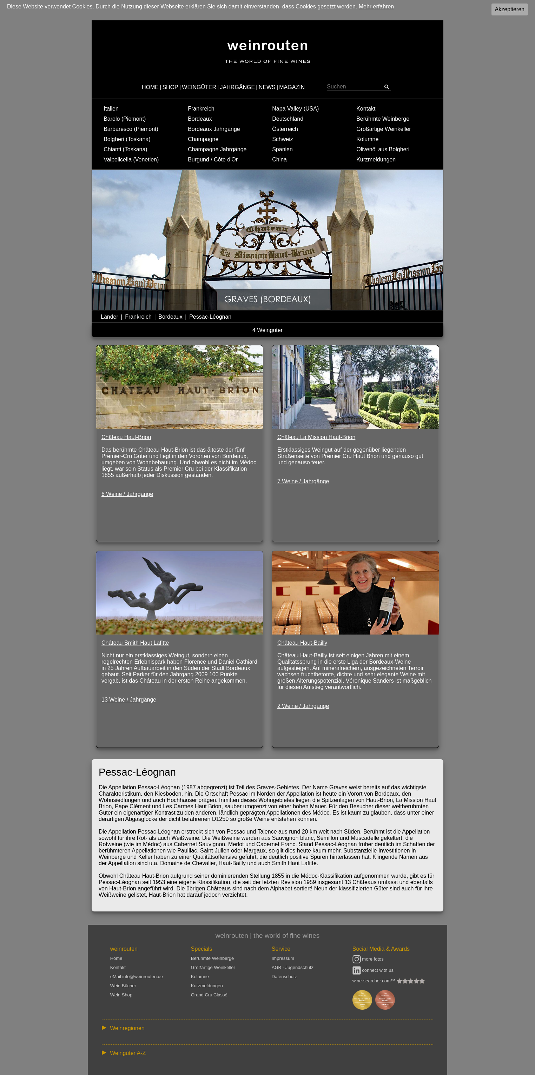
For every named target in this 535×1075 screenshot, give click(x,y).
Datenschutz (284, 976)
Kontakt (365, 109)
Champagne (203, 139)
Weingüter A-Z (128, 1053)
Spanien (282, 149)
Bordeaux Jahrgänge (214, 129)
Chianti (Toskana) (125, 149)
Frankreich (201, 109)
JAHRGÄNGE (237, 87)
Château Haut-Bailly (302, 643)
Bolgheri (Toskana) (127, 139)
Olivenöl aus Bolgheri (382, 149)
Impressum (283, 958)
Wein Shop (121, 994)
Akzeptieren (510, 9)
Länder (109, 317)
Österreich (285, 129)
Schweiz (282, 139)
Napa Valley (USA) (295, 109)
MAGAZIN (292, 87)
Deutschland (287, 119)
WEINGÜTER (199, 87)
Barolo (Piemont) (125, 119)
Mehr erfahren (376, 6)
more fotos (368, 959)
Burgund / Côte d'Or (213, 159)
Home (116, 958)
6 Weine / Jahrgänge (127, 494)
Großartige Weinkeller (383, 129)
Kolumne (367, 139)
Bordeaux (200, 119)
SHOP (170, 87)
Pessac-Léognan (210, 317)
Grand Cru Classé (209, 994)
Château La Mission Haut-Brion (316, 437)
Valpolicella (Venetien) (131, 159)
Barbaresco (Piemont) (131, 129)
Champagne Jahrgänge (217, 149)
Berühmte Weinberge (382, 119)
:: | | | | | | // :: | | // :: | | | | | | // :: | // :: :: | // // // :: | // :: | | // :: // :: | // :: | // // (267, 1028)
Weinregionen (127, 1028)
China (279, 159)
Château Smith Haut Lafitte (135, 643)
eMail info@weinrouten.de (136, 976)
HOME (150, 87)
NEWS (267, 87)
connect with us (373, 970)
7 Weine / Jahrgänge (303, 481)
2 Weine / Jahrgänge (303, 706)
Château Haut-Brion (126, 437)
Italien (111, 109)
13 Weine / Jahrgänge (128, 700)
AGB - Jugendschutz (292, 967)
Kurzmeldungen (376, 159)
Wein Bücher (123, 985)
